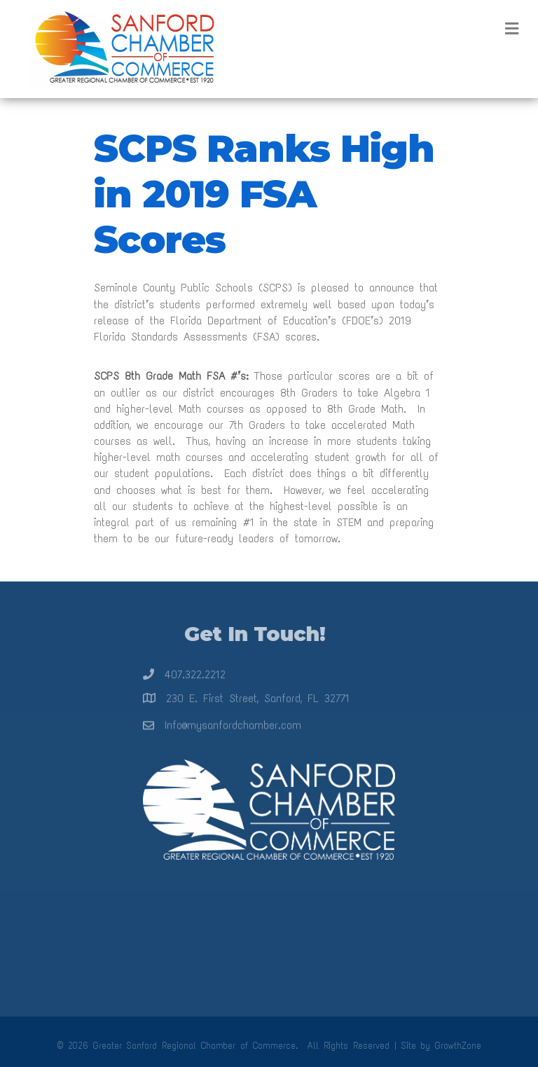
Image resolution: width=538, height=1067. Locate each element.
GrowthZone (458, 1045)
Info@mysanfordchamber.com (233, 729)
